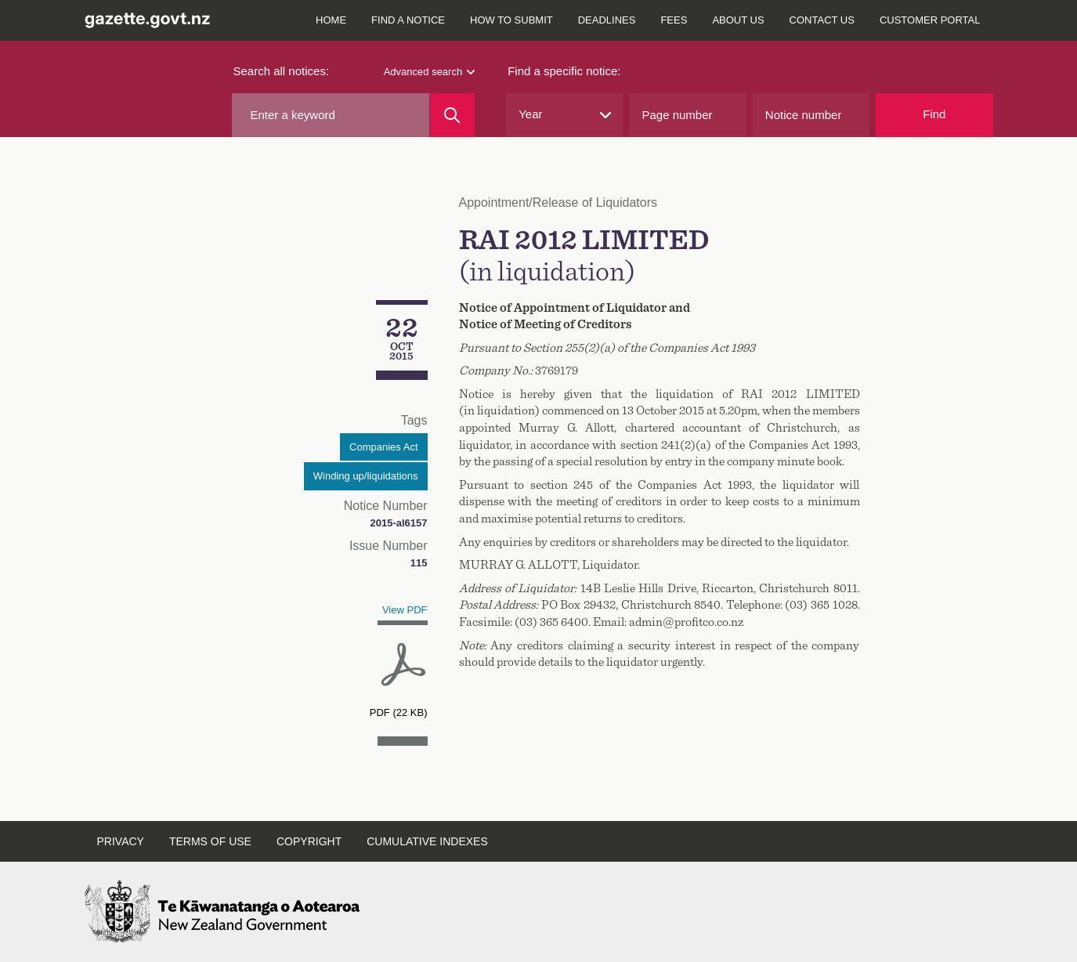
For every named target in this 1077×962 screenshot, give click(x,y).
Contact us (822, 20)
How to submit (511, 20)
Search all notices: (281, 71)
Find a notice (408, 20)
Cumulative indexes (427, 841)
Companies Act (383, 447)
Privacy (120, 841)
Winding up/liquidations (365, 476)
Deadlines (607, 20)
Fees (673, 20)
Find (934, 114)
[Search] (452, 115)
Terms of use (210, 841)
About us (738, 20)
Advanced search (429, 72)
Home (331, 20)
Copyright (309, 841)
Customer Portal (930, 20)
